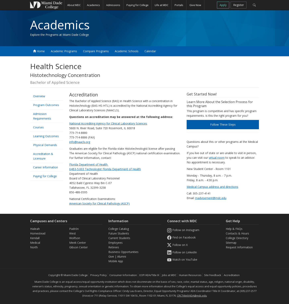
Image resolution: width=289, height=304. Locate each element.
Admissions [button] (113, 5)
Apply (223, 5)
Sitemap (231, 243)
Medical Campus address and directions (212, 187)
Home (39, 51)
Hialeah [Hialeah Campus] (35, 229)
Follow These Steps (223, 124)
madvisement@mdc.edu (210, 198)
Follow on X (177, 245)
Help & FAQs (234, 229)
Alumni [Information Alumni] (121, 256)
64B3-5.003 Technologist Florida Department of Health (105, 169)
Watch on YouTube (182, 259)
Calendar (150, 51)
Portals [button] (179, 5)
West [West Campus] (72, 233)
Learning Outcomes (46, 136)
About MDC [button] (74, 5)
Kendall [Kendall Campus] (35, 238)
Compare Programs (96, 51)
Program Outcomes (46, 105)
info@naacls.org (79, 142)
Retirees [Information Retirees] (113, 247)
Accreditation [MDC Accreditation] (232, 275)
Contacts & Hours (237, 233)
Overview (39, 96)
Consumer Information (123, 275)
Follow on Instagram (183, 230)
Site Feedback (212, 275)
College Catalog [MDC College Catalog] (118, 229)
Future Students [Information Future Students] (118, 233)
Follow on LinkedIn (182, 252)
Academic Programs (64, 51)
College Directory (237, 238)
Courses (38, 127)
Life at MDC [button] (161, 5)
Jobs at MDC (169, 275)
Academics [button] (93, 5)
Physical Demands (45, 145)
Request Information (239, 247)
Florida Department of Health (88, 164)
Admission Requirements (42, 116)
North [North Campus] (34, 247)
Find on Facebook (181, 237)
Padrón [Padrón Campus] (74, 229)
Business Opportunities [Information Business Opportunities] (123, 252)
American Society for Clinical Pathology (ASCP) (99, 203)
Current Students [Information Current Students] (119, 238)
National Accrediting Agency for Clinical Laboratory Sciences (108, 123)
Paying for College (45, 176)
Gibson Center (78, 247)
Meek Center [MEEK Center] (77, 243)
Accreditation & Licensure (43, 156)
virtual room (217, 158)
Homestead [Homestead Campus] (37, 233)
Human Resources (190, 275)
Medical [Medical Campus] (35, 243)
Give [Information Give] (111, 256)
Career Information (45, 167)
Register (238, 5)
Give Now (195, 5)
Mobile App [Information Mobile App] (115, 261)
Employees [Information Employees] (115, 243)
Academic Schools (126, 51)
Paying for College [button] (137, 5)
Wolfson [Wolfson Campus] (74, 238)
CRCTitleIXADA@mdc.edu (192, 295)
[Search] (254, 5)
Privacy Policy (98, 275)
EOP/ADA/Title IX (149, 275)
